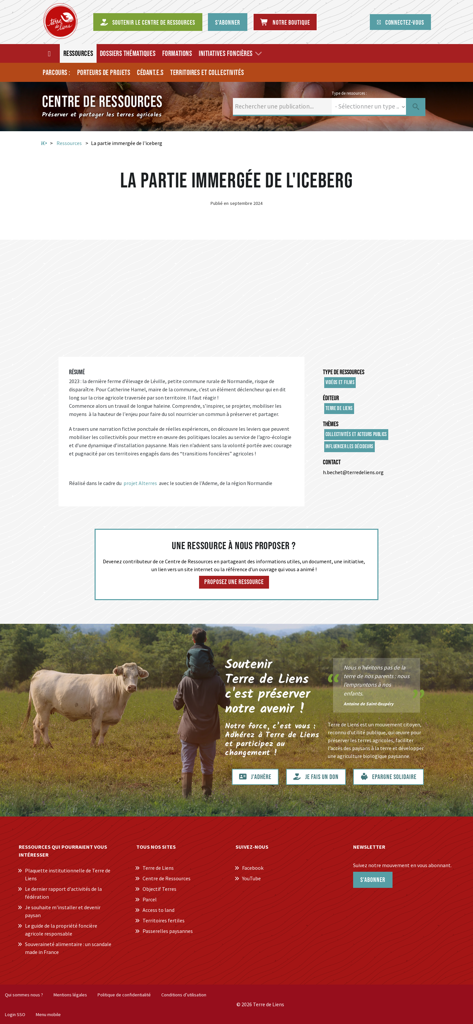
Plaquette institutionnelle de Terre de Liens (67, 874)
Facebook (252, 868)
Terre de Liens (339, 408)
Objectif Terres (159, 889)
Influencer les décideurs (349, 447)
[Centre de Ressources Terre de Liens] (60, 21)
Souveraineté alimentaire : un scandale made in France (68, 948)
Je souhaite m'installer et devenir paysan (63, 911)
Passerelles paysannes (168, 931)
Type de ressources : (349, 93)
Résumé (77, 372)
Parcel (150, 899)
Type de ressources (343, 372)
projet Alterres (141, 483)
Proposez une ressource (234, 582)
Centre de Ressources (167, 878)
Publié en (220, 203)
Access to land (158, 910)
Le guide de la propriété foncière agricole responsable (61, 929)
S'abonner (372, 880)
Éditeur (331, 398)
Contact (332, 462)
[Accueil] (50, 53)
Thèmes (330, 424)
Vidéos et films (340, 382)
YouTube (251, 878)
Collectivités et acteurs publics (356, 434)
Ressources (69, 143)
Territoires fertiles (164, 920)
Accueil (44, 143)
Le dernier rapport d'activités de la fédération (63, 893)
